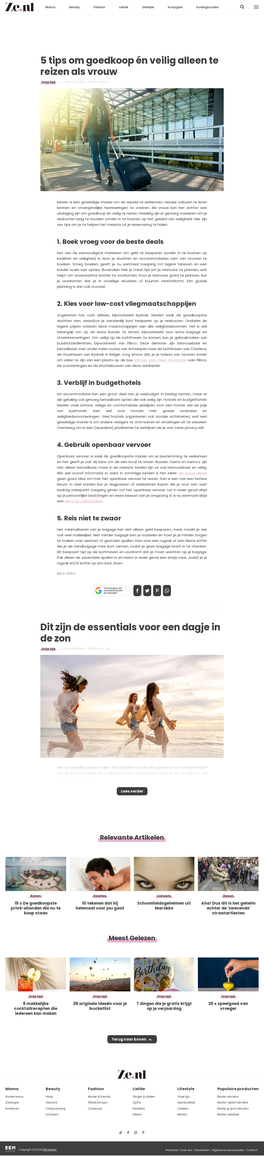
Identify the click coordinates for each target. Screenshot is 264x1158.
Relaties (139, 1108)
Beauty (74, 7)
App (171, 590)
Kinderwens (14, 1096)
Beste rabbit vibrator (233, 1102)
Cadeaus (95, 1108)
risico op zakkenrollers (83, 501)
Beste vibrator (228, 1096)
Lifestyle (148, 7)
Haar (49, 1096)
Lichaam (52, 1114)
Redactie (172, 1150)
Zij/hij (137, 1102)
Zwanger (12, 1102)
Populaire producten (238, 1089)
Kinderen (12, 1108)
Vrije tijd (48, 82)
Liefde (123, 7)
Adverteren (202, 1150)
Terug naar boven (128, 1044)
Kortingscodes (207, 7)
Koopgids (175, 7)
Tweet (145, 590)
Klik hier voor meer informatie (160, 360)
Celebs (183, 1108)
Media (182, 1114)
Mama (50, 7)
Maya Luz (103, 648)
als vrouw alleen (192, 473)
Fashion (99, 7)
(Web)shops (97, 1102)
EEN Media (50, 1149)
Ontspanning (55, 1108)
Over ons (186, 1150)
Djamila (103, 82)
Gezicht (51, 1102)
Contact (252, 1150)
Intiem (137, 1114)
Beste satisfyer (228, 1114)
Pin (158, 590)
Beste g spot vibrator (233, 1108)
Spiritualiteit (186, 1102)
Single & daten (144, 1096)
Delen (132, 590)
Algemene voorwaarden (228, 1150)
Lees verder (132, 793)
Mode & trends (99, 1096)
